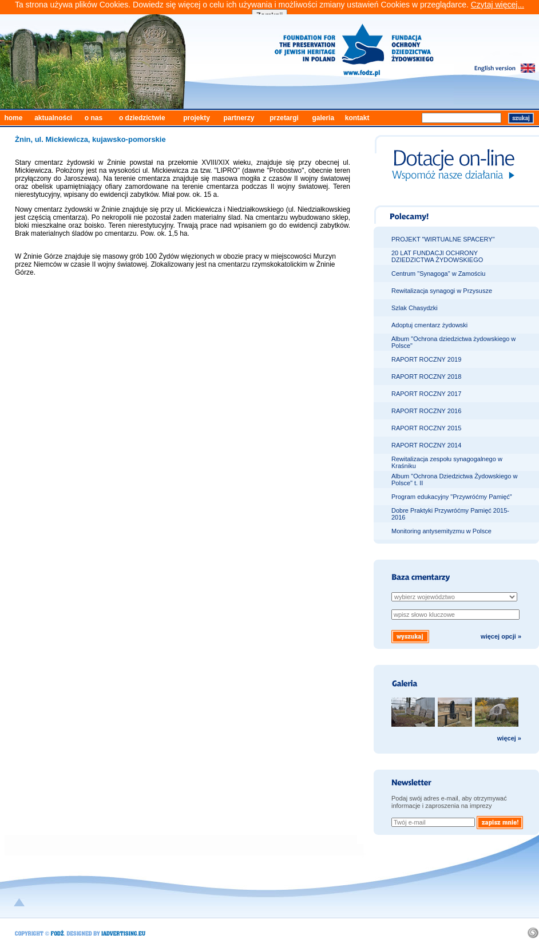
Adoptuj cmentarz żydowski (429, 325)
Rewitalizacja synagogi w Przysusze (441, 290)
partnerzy (238, 118)
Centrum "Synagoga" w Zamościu (438, 273)
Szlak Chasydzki (414, 307)
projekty (196, 118)
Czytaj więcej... (497, 4)
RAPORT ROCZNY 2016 (426, 410)
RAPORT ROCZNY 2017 (426, 393)
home (13, 118)
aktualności (53, 118)
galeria (323, 118)
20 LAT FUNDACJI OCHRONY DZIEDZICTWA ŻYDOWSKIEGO (437, 256)
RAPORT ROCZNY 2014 (426, 445)
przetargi (284, 118)
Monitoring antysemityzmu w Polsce (441, 531)
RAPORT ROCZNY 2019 (426, 359)
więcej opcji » (501, 636)
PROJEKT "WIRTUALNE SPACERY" (443, 239)
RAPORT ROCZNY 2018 (426, 376)
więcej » (509, 738)
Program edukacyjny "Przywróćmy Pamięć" (451, 496)
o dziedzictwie (142, 118)
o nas (93, 118)
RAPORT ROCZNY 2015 (426, 428)
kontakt (357, 118)
